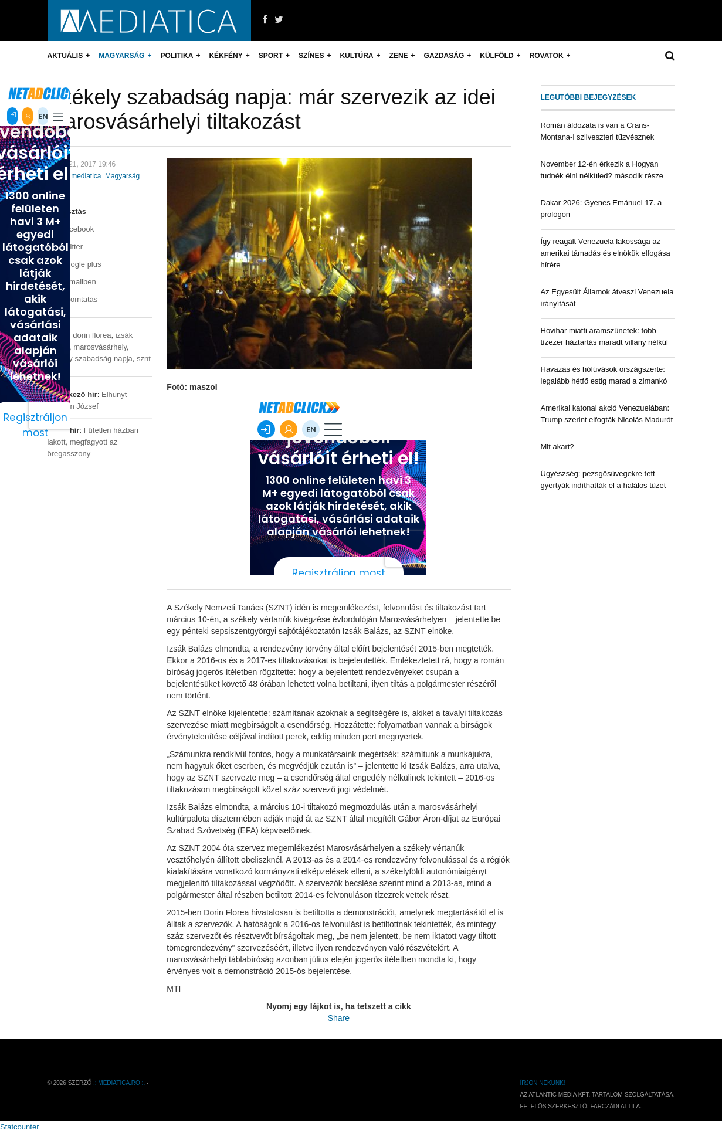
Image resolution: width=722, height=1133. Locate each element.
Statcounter (19, 1126)
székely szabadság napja (90, 358)
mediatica (86, 176)
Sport (271, 56)
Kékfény (225, 56)
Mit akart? (557, 446)
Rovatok (547, 56)
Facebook (71, 229)
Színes (311, 56)
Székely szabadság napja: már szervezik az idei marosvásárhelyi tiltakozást (272, 109)
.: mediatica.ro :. (119, 1083)
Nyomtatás (73, 299)
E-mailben (72, 281)
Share (339, 1018)
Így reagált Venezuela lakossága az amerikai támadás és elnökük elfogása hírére (605, 253)
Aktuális (65, 56)
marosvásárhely (100, 346)
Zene (398, 56)
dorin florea (92, 335)
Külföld (496, 56)
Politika (176, 56)
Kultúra (356, 56)
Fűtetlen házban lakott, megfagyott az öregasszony (93, 442)
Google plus (74, 264)
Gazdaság (444, 56)
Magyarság (121, 56)
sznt (144, 358)
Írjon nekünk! (542, 1083)
